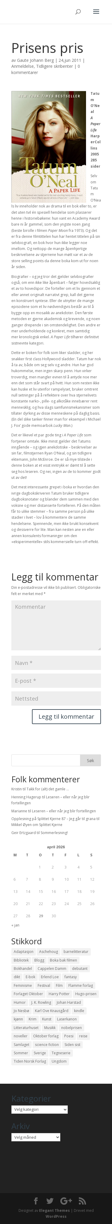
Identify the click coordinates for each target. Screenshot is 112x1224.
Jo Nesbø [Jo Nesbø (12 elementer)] (21, 1010)
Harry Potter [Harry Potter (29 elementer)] (59, 993)
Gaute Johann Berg (35, 60)
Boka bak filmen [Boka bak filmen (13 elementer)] (63, 960)
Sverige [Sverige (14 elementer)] (40, 1052)
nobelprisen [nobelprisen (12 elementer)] (71, 1027)
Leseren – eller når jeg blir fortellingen (64, 811)
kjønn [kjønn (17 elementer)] (18, 1019)
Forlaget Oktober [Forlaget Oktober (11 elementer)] (28, 993)
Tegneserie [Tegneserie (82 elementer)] (61, 1052)
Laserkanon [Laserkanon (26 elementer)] (67, 1019)
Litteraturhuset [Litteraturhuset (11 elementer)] (26, 1027)
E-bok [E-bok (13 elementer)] (30, 976)
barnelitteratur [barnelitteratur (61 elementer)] (76, 951)
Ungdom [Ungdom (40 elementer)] (59, 1061)
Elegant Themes (54, 1210)
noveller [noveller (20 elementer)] (20, 1036)
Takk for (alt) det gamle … (48, 789)
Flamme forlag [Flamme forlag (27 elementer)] (80, 985)
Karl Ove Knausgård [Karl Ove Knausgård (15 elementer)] (51, 1010)
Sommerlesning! (54, 832)
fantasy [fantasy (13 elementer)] (71, 976)
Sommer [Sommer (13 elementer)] (21, 1052)
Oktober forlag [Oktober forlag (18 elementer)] (46, 1036)
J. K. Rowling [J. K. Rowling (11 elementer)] (41, 1002)
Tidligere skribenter (54, 66)
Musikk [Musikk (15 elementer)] (50, 1027)
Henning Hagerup (26, 797)
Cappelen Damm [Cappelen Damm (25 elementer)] (52, 968)
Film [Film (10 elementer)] (59, 985)
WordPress (56, 1216)
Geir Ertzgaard (23, 832)
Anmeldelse (22, 66)
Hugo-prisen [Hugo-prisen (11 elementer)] (85, 993)
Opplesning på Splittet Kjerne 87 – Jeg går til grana (53, 818)
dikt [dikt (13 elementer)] (17, 976)
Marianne (19, 811)
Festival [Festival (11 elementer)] (44, 985)
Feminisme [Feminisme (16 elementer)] (23, 985)
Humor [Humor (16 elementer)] (20, 1002)
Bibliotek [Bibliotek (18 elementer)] (21, 960)
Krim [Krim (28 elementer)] (32, 1019)
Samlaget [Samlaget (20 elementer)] (21, 1044)
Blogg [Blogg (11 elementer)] (39, 960)
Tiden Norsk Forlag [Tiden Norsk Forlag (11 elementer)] (30, 1061)
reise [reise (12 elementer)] (83, 1036)
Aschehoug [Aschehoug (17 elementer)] (48, 951)
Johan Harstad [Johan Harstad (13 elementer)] (69, 1002)
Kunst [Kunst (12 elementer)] (46, 1019)
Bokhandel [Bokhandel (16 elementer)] (23, 968)
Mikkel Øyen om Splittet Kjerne (36, 824)
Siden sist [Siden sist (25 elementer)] (72, 1044)
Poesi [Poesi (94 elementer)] (68, 1036)
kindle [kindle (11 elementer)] (79, 1010)
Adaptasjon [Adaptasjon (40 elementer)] (23, 951)
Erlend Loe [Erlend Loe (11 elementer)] (50, 976)
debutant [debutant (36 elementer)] (80, 968)
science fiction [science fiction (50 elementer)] (47, 1044)
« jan (15, 925)
